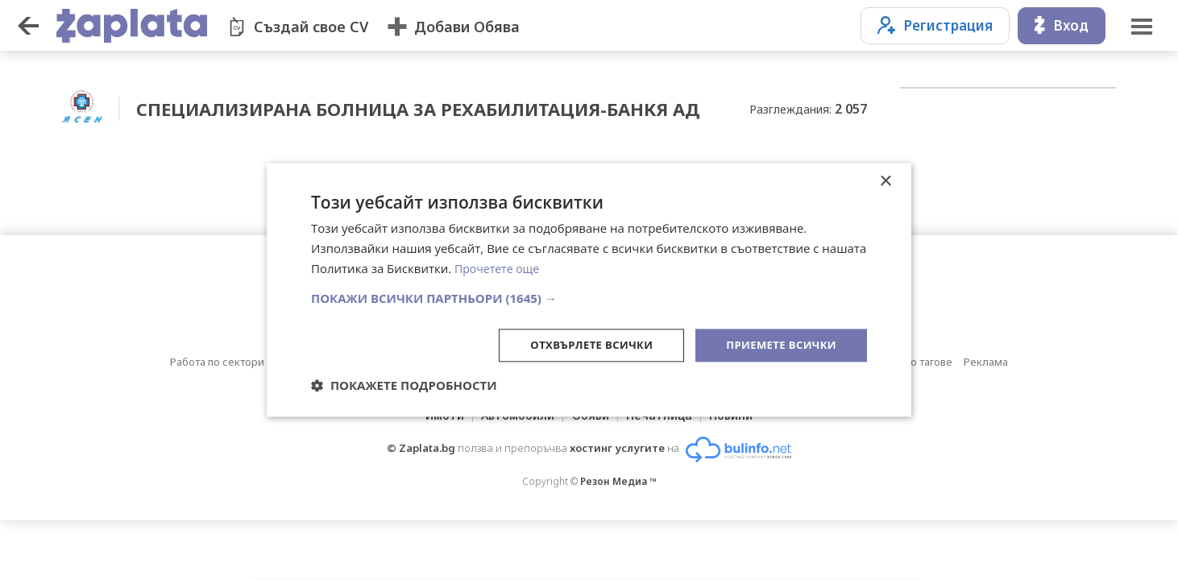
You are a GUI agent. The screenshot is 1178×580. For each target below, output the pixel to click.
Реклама (986, 358)
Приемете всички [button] (777, 344)
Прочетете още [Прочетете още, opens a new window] (499, 267)
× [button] (885, 181)
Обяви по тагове (911, 358)
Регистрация (935, 25)
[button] (589, 296)
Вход (1062, 25)
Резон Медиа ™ (618, 478)
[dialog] (589, 290)
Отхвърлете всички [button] (579, 344)
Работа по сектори (217, 358)
